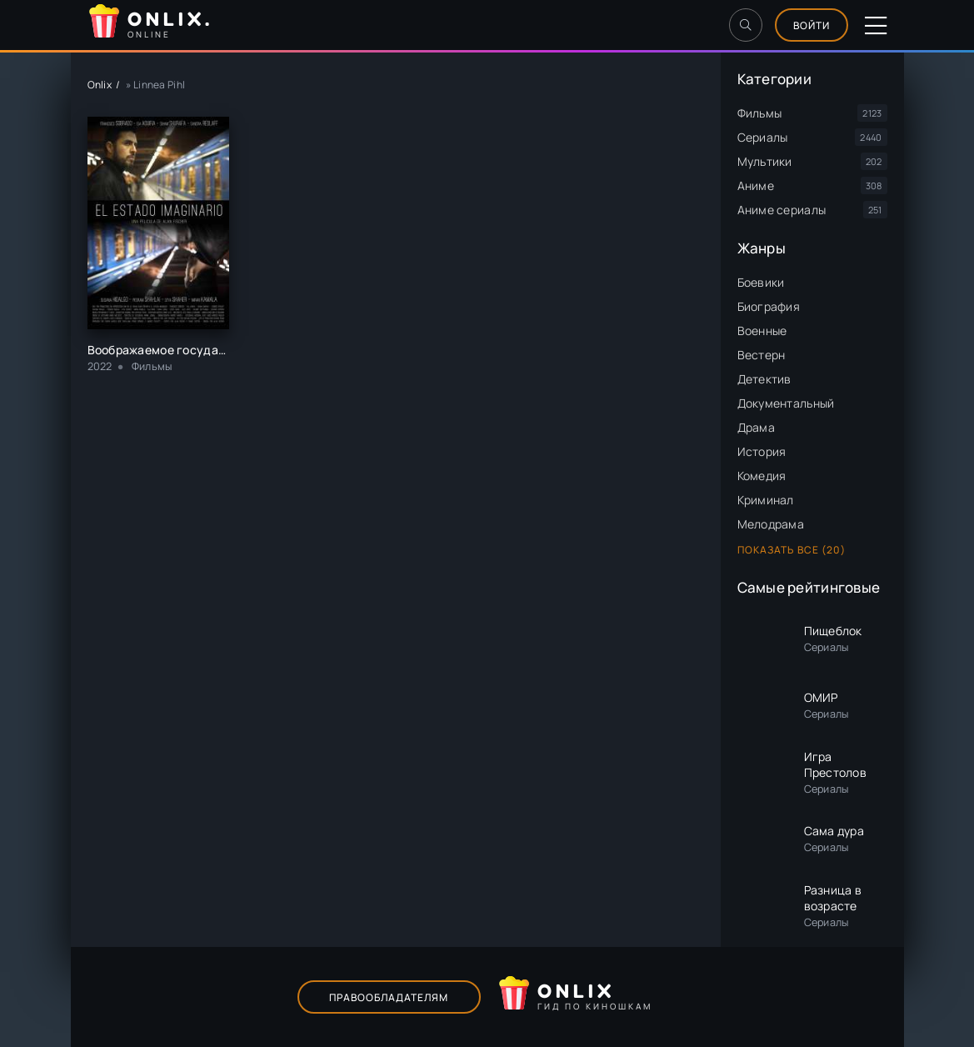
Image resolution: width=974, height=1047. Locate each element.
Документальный (786, 403)
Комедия (762, 475)
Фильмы (759, 113)
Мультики (764, 161)
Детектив (764, 379)
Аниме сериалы (782, 210)
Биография (769, 306)
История (762, 451)
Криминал (765, 500)
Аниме (755, 185)
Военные (762, 330)
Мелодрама (771, 524)
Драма (756, 427)
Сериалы (762, 137)
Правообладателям (388, 997)
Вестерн (761, 355)
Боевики (761, 282)
